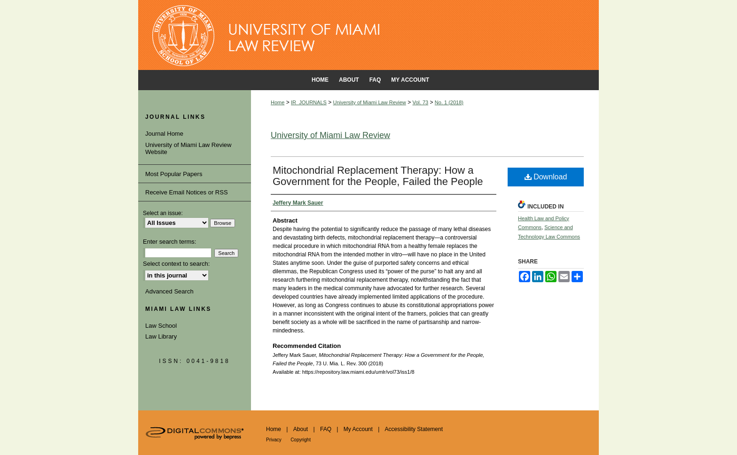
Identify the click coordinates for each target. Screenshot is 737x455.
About (300, 429)
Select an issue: (163, 213)
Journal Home (164, 133)
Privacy (274, 439)
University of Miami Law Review (369, 102)
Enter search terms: (169, 241)
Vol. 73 (421, 102)
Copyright (300, 439)
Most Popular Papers (173, 173)
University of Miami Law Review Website (188, 148)
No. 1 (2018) (449, 102)
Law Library (161, 336)
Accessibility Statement (414, 429)
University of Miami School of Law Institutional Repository (368, 35)
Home (277, 102)
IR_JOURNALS (309, 102)
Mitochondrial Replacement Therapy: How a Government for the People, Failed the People (378, 175)
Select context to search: (176, 263)
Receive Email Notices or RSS (186, 192)
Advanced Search (169, 291)
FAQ (325, 429)
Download (546, 177)
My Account (358, 429)
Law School (161, 325)
